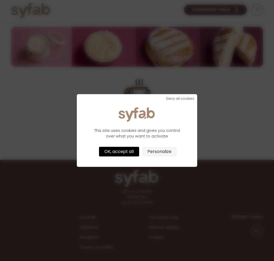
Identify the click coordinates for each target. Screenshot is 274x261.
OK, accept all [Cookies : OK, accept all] (119, 151)
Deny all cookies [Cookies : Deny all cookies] (180, 99)
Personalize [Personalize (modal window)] (159, 151)
